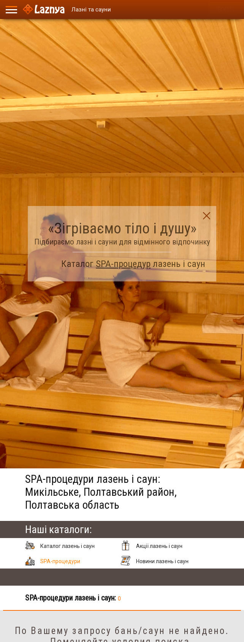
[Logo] (44, 9)
